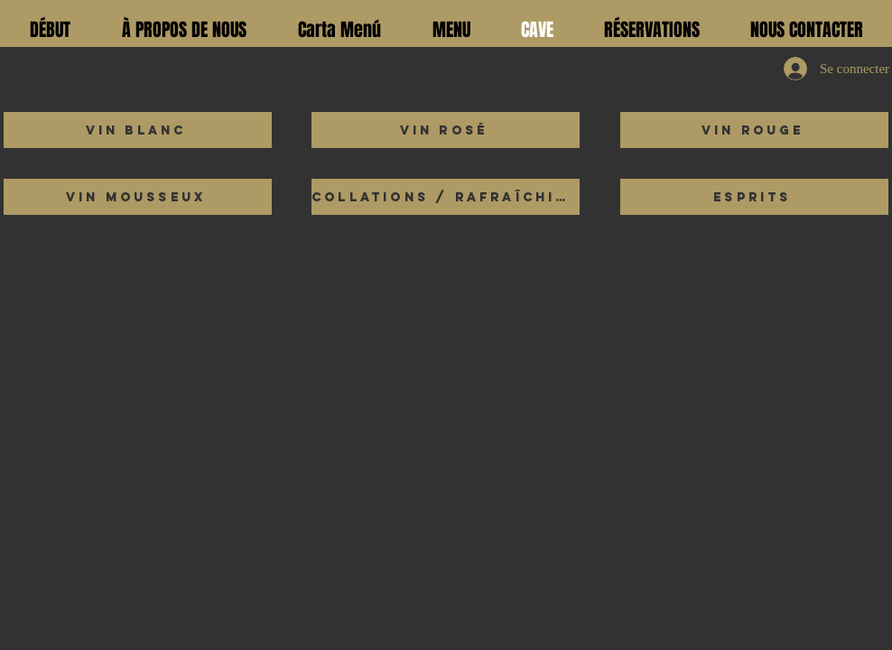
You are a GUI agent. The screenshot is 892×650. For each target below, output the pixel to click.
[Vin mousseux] (138, 197)
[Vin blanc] (138, 130)
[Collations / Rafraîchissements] (445, 197)
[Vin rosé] (445, 130)
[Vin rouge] (754, 130)
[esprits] (754, 197)
